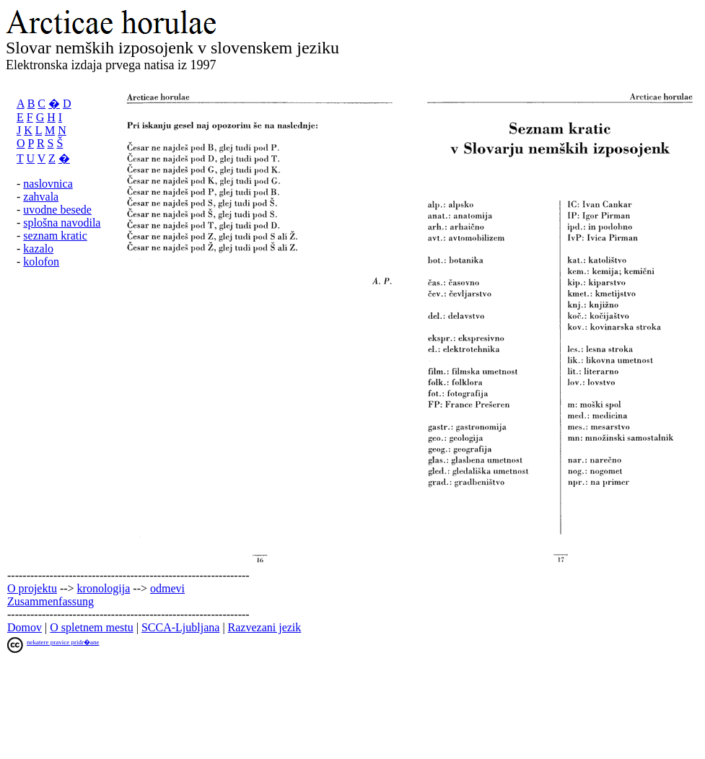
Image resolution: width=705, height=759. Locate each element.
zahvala (40, 196)
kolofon (41, 261)
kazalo (38, 248)
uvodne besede (57, 209)
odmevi (167, 588)
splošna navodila (61, 222)
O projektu (32, 588)
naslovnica (47, 183)
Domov (24, 627)
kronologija (104, 588)
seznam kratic (55, 235)
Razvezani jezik (265, 627)
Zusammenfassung (50, 601)
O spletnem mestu (91, 627)
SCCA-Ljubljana (180, 627)
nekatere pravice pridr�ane (63, 642)
